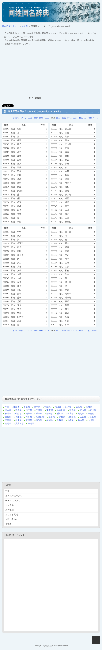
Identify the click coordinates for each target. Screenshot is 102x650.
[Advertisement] (51, 71)
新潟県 (72, 410)
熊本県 (81, 420)
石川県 (93, 410)
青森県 (27, 407)
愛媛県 (29, 420)
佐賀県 (60, 420)
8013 (69, 118)
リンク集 (9, 505)
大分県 (91, 420)
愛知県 (60, 413)
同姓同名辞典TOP (10, 26)
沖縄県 (31, 423)
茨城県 (89, 407)
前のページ (18, 118)
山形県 (68, 407)
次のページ (93, 118)
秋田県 (58, 407)
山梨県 (18, 413)
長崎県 (70, 420)
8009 (47, 118)
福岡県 (49, 420)
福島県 (79, 407)
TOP (7, 491)
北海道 (16, 407)
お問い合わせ (11, 519)
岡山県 (72, 417)
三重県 (70, 413)
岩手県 (37, 407)
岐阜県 (39, 413)
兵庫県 (18, 417)
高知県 (39, 420)
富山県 (83, 410)
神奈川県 (61, 410)
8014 (75, 118)
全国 (7, 407)
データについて (12, 501)
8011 (58, 118)
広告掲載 (9, 510)
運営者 (8, 524)
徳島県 (8, 420)
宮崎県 (8, 423)
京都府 (91, 413)
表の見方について (13, 496)
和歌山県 (40, 417)
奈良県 (29, 417)
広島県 (83, 417)
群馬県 (18, 410)
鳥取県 (52, 417)
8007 (36, 118)
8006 (30, 118)
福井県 (8, 413)
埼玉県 (29, 410)
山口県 (93, 417)
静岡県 (49, 413)
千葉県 (39, 410)
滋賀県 (81, 413)
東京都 (25, 26)
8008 (41, 118)
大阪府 (8, 417)
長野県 (29, 413)
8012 (64, 118)
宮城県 (47, 407)
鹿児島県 (19, 423)
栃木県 (8, 410)
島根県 (62, 417)
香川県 (18, 420)
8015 (81, 118)
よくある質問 (11, 515)
